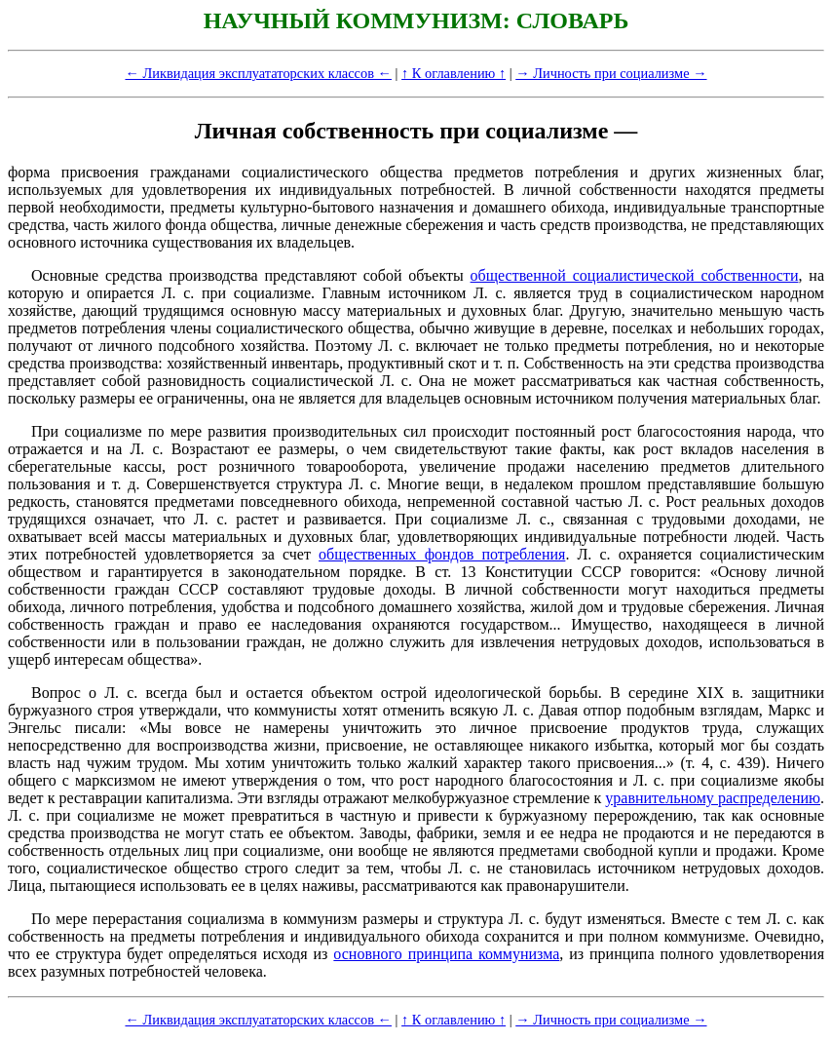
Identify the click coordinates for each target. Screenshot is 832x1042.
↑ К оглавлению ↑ (453, 73)
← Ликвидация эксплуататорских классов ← (258, 73)
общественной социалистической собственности (635, 275)
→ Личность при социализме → (610, 73)
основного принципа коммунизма (446, 954)
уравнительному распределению (712, 798)
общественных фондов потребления (442, 554)
